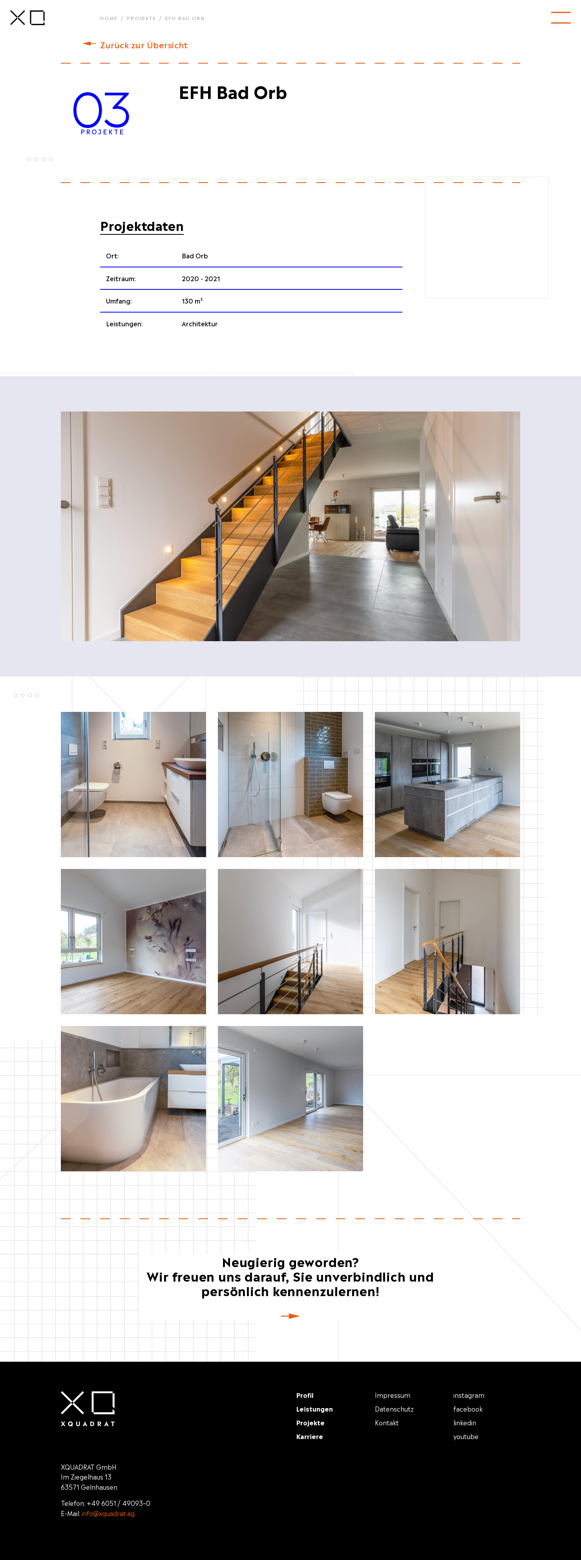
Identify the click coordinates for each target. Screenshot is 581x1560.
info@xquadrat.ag (108, 1513)
